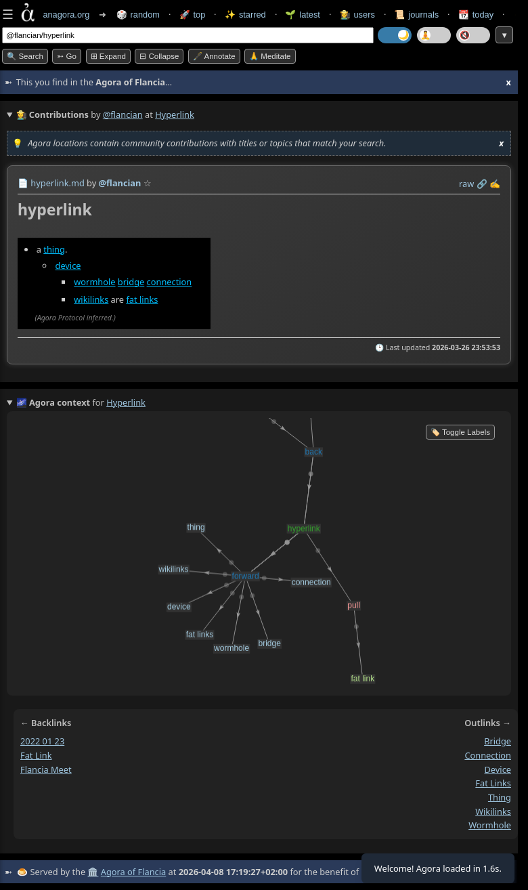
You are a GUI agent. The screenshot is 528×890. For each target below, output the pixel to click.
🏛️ (92, 872)
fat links (142, 299)
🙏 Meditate (269, 56)
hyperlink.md (57, 183)
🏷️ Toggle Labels (460, 432)
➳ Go (66, 56)
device (68, 265)
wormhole (94, 282)
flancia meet (46, 769)
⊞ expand (108, 56)
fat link (36, 755)
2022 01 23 (42, 742)
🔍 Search (25, 56)
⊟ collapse (159, 56)
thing (54, 249)
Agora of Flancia (133, 872)
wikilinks (91, 299)
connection (169, 282)
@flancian (123, 114)
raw (466, 183)
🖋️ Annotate (214, 56)
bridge (131, 282)
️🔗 (482, 183)
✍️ (494, 183)
